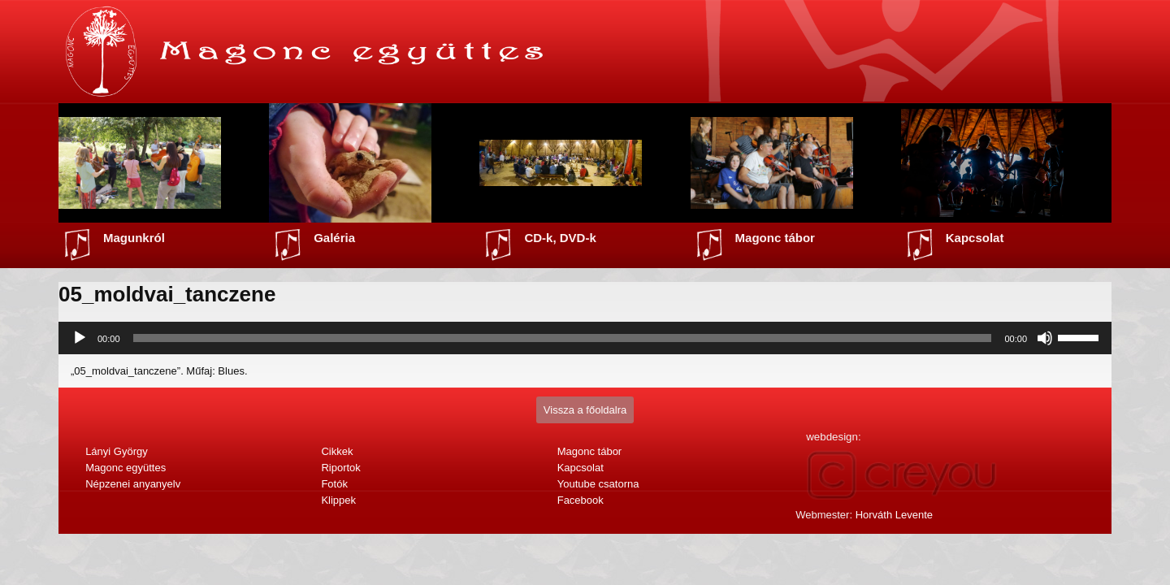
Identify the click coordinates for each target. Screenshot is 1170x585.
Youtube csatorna (598, 484)
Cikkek (337, 451)
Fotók (334, 484)
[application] (585, 338)
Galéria (334, 238)
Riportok (340, 468)
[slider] (562, 338)
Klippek (338, 500)
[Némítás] (1045, 338)
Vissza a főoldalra (585, 410)
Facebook (580, 500)
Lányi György (116, 451)
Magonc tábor (775, 238)
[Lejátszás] (80, 338)
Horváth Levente (894, 515)
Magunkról (134, 238)
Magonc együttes (125, 468)
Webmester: (864, 515)
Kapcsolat (975, 238)
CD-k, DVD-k (560, 238)
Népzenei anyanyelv (132, 484)
